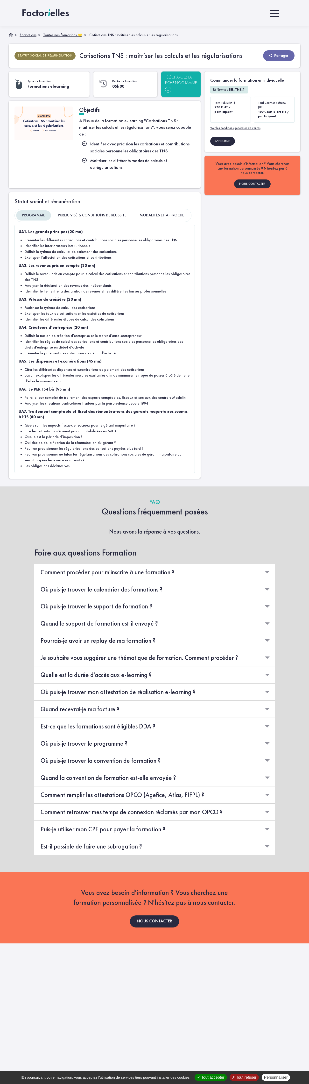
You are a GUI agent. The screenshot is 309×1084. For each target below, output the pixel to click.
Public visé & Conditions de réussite (92, 214)
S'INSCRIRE (222, 141)
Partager (278, 55)
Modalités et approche (162, 214)
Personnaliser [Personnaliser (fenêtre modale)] (276, 1077)
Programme (33, 214)
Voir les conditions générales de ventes (235, 128)
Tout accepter (210, 1077)
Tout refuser (244, 1077)
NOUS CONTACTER (252, 183)
